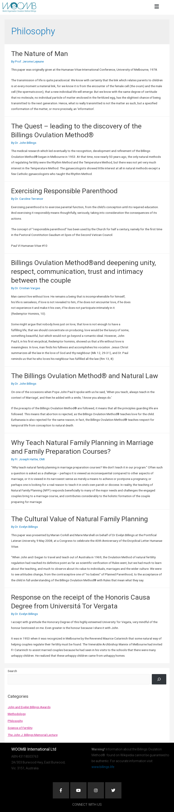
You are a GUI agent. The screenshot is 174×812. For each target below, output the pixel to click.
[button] (156, 6)
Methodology (17, 714)
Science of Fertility (20, 728)
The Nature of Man (39, 54)
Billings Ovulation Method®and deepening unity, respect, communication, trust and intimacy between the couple (83, 271)
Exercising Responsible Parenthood (64, 191)
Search (12, 671)
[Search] (159, 679)
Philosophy (15, 721)
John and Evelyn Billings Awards (29, 707)
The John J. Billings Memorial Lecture (33, 735)
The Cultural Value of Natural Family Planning (79, 519)
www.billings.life (103, 767)
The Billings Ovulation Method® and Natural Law (84, 376)
